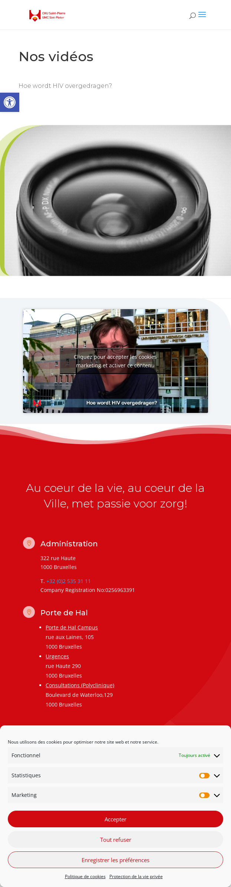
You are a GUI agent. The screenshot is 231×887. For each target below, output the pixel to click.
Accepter (115, 820)
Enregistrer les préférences (115, 861)
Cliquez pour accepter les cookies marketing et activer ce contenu (115, 361)
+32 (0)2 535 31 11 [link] (68, 581)
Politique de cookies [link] (85, 877)
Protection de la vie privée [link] (136, 877)
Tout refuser (115, 840)
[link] (9, 102)
